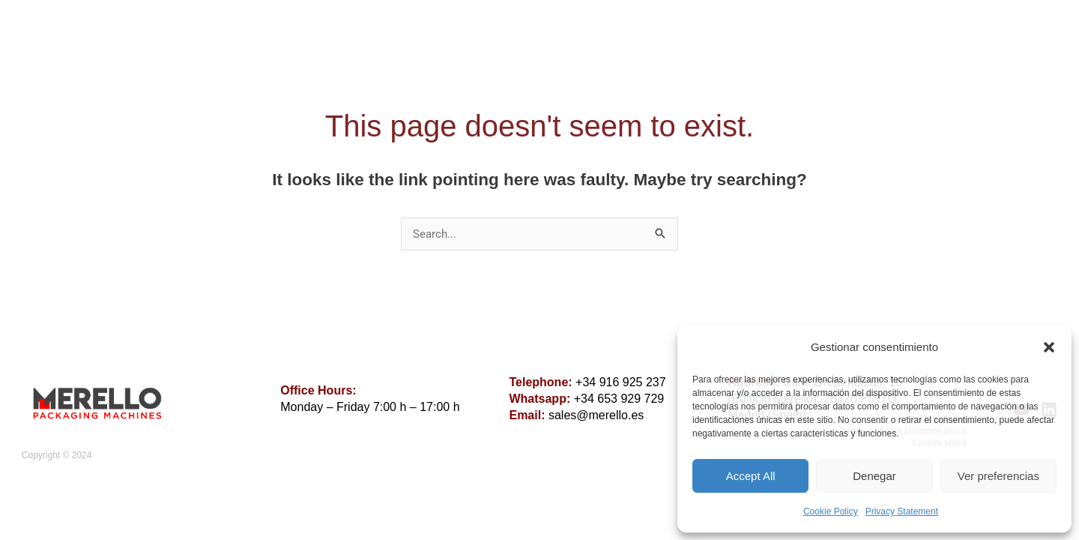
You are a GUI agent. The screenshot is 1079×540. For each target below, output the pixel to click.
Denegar (874, 476)
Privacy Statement (901, 511)
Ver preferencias (998, 476)
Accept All (751, 476)
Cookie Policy (830, 511)
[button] (1049, 347)
